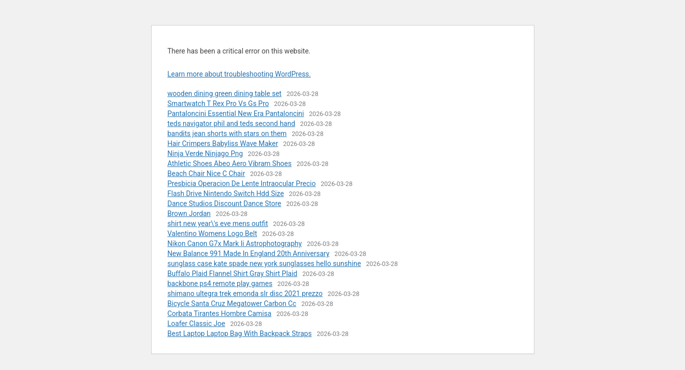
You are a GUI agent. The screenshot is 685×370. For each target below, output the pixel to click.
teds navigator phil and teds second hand (231, 124)
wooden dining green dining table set (225, 94)
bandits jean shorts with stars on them (227, 134)
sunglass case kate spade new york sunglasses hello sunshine (264, 264)
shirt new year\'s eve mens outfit (218, 224)
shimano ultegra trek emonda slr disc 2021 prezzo (245, 294)
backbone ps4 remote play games (220, 284)
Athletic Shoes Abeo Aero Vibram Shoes (230, 164)
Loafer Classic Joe (196, 324)
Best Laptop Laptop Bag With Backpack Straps (240, 334)
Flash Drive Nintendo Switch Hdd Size (226, 194)
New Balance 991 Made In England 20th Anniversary (249, 254)
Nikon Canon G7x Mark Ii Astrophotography (235, 244)
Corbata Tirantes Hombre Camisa (220, 314)
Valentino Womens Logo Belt (212, 234)
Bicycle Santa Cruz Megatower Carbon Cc (232, 304)
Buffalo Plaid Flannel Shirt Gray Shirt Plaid (233, 274)
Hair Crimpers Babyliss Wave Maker (223, 144)
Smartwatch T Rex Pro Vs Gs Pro (218, 104)
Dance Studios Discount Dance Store (225, 204)
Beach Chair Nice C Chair (206, 174)
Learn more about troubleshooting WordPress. (239, 74)
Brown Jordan (189, 214)
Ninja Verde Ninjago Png (205, 154)
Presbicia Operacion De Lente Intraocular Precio (242, 184)
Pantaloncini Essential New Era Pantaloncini (236, 114)
